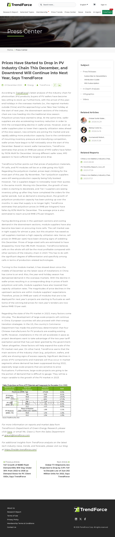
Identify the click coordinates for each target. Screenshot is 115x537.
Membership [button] (42, 12)
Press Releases (89, 72)
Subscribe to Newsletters (95, 76)
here (9, 431)
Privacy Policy (13, 520)
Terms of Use (12, 516)
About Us (11, 508)
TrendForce (45, 85)
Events (88, 12)
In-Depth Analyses (91, 89)
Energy (31, 85)
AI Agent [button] (97, 12)
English (84, 5)
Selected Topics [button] (27, 12)
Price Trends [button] (57, 12)
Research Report (10, 12)
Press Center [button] (70, 12)
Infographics (88, 94)
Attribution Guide (91, 80)
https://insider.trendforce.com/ (20, 449)
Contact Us (11, 527)
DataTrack (108, 11)
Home (10, 50)
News (80, 12)
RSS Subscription (91, 83)
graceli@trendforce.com (17, 435)
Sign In (104, 5)
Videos (86, 99)
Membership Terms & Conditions (20, 523)
